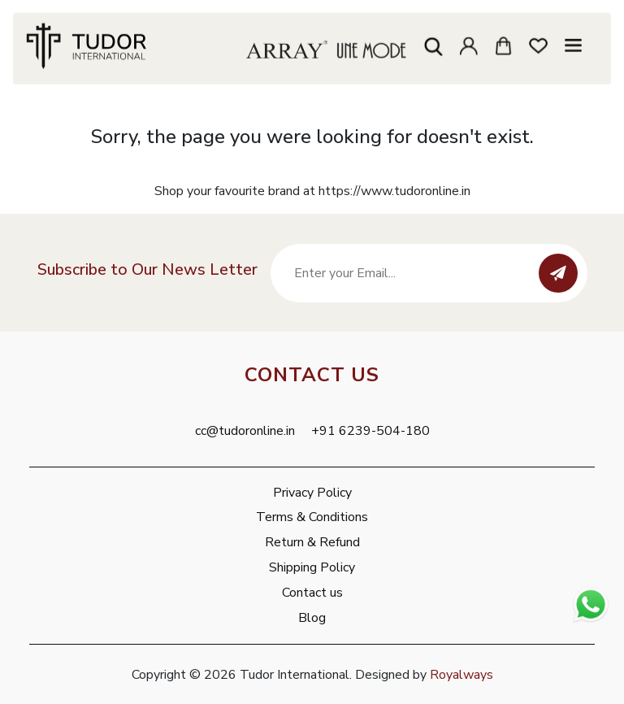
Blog (312, 618)
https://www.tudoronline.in (394, 191)
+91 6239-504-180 (370, 431)
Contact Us (312, 375)
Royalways (461, 675)
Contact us (312, 593)
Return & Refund (312, 542)
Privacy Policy (312, 493)
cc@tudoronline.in (245, 431)
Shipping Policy (312, 567)
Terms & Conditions (312, 517)
